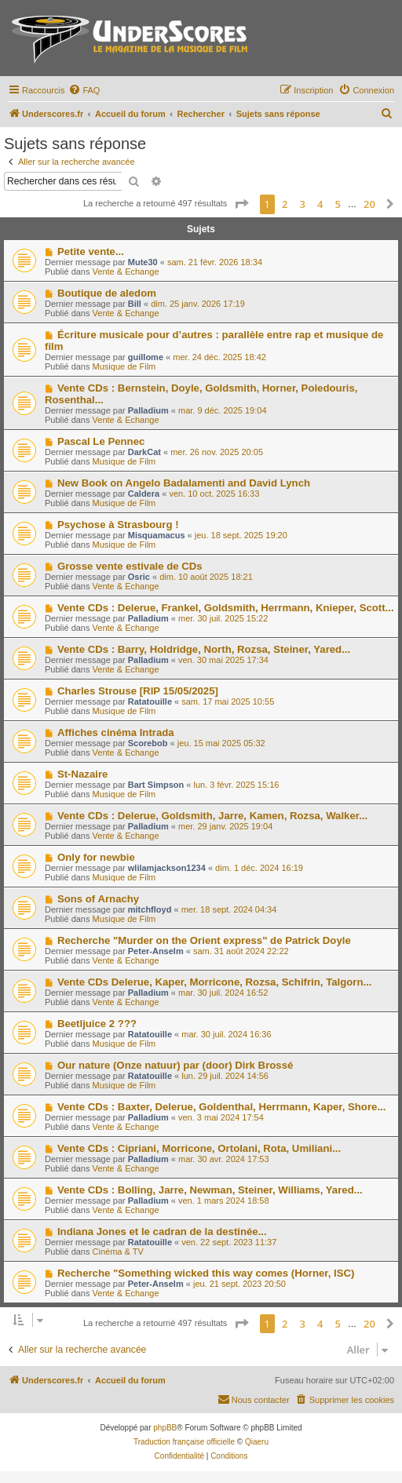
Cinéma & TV (118, 1251)
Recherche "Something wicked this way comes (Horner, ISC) (206, 1273)
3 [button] (302, 204)
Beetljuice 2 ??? (97, 1023)
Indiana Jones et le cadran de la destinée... (162, 1231)
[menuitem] (84, 90)
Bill (134, 303)
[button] (241, 204)
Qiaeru (257, 1441)
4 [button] (320, 204)
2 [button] (284, 204)
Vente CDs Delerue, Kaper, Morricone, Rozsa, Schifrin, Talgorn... (214, 982)
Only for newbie (96, 857)
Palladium (148, 410)
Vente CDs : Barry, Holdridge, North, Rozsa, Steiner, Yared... (203, 649)
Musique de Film (124, 366)
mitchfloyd (150, 909)
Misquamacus (156, 535)
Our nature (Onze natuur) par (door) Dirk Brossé (175, 1065)
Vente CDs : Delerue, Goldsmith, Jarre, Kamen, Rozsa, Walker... (212, 816)
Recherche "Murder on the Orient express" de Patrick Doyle (204, 940)
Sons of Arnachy (98, 899)
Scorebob (148, 743)
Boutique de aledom (106, 293)
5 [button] (338, 204)
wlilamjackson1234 (167, 868)
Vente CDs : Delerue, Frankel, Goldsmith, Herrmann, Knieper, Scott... (225, 608)
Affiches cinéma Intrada (115, 732)
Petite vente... (90, 251)
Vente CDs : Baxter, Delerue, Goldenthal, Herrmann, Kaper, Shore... (221, 1107)
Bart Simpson (156, 784)
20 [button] (369, 204)
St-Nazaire (82, 774)
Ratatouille (150, 701)
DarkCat (144, 452)
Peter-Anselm (156, 951)
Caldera (143, 493)
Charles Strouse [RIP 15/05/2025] (137, 691)
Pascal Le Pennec (100, 441)
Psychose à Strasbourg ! (118, 524)
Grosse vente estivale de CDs (130, 566)
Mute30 (143, 262)
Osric (139, 576)
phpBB (165, 1427)
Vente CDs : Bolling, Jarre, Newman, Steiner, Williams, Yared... (210, 1190)
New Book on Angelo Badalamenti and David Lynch (183, 483)
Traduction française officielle (184, 1441)
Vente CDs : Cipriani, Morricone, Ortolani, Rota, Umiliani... (199, 1148)
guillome (145, 357)
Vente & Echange (126, 271)
